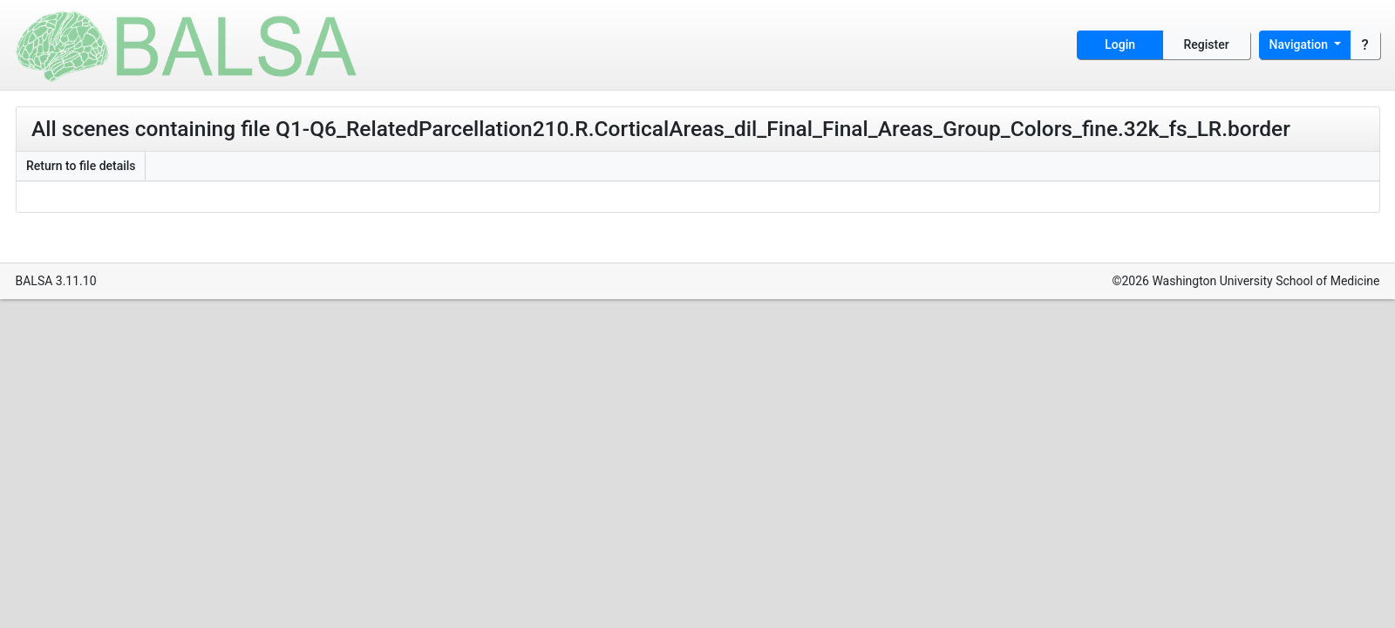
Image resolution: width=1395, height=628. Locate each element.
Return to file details (81, 166)
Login (1120, 44)
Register (1206, 44)
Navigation (1300, 44)
